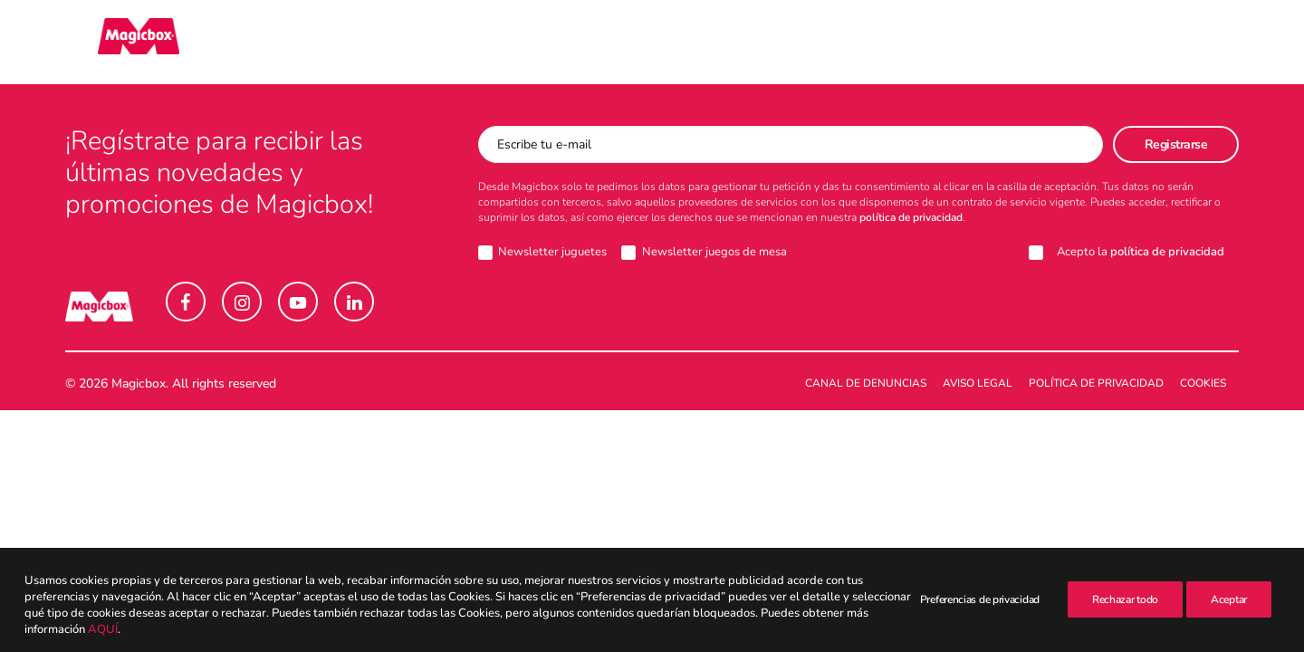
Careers (968, 42)
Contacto (659, 42)
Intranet (1057, 42)
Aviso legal (977, 384)
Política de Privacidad (1096, 384)
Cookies (1203, 384)
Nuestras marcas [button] (247, 42)
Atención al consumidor (816, 42)
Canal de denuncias (865, 384)
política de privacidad (911, 218)
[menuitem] (247, 42)
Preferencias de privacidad (980, 636)
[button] (1230, 42)
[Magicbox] (106, 42)
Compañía (556, 42)
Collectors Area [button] (419, 42)
